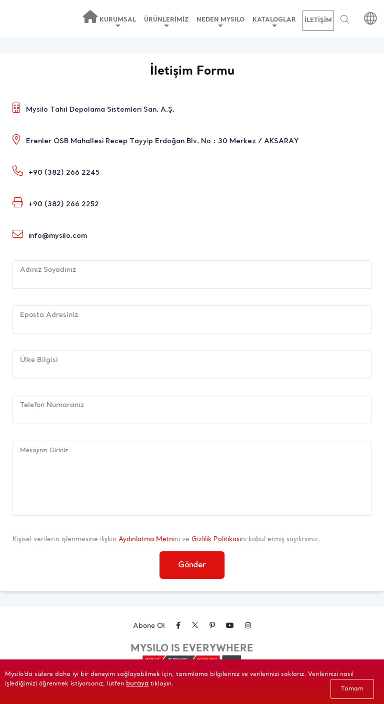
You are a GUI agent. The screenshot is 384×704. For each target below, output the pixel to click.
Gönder (192, 565)
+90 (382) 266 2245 (64, 173)
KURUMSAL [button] (118, 22)
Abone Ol (149, 626)
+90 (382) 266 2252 (63, 204)
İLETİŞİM (318, 20)
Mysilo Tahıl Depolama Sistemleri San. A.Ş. (100, 110)
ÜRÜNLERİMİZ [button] (166, 22)
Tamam (352, 688)
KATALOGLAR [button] (274, 22)
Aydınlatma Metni (146, 539)
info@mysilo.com (57, 236)
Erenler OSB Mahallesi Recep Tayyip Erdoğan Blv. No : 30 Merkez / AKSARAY (162, 141)
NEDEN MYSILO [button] (220, 22)
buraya (137, 683)
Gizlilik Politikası (216, 539)
